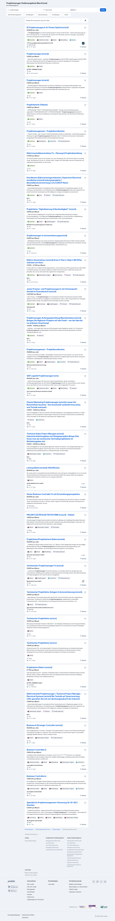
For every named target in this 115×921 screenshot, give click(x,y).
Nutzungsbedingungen (14, 915)
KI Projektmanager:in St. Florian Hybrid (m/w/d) (48, 27)
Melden (83, 47)
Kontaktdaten (31, 892)
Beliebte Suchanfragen (32, 834)
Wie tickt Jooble (31, 887)
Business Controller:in (36, 750)
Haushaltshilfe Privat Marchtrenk (54, 849)
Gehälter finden (73, 889)
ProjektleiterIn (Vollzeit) (37, 105)
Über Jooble (30, 884)
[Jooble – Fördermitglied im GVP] (104, 907)
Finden (103, 10)
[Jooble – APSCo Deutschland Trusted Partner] (82, 907)
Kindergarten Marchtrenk (52, 847)
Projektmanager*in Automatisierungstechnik (47, 235)
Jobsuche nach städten (31, 875)
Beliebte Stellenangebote (31, 872)
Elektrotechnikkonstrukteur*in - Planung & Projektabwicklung (54, 153)
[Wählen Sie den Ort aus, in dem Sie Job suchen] (59, 10)
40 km (73, 10)
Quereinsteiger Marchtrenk (74, 858)
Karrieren (29, 894)
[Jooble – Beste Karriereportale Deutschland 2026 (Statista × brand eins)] (93, 907)
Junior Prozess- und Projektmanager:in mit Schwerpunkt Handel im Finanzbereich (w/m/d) (52, 290)
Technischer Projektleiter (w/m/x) (42, 618)
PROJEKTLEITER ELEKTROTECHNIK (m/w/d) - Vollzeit (50, 515)
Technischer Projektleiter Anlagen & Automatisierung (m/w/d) (54, 592)
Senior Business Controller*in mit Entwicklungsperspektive (53, 494)
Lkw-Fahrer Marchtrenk (52, 845)
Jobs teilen (51, 884)
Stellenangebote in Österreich (35, 899)
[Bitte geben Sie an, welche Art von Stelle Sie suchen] (24, 10)
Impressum (25, 917)
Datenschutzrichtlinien (28, 915)
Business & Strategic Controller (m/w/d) (45, 725)
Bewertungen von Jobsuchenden (78, 887)
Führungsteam (31, 889)
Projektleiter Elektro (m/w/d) (39, 667)
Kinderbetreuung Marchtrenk (74, 852)
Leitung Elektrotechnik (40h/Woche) (43, 468)
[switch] (85, 20)
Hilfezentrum (30, 897)
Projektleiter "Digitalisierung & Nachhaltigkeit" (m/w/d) (51, 209)
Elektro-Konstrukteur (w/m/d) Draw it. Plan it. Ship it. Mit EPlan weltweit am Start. (54, 261)
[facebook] (93, 881)
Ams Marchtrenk (50, 843)
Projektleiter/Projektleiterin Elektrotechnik (46, 539)
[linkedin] (105, 881)
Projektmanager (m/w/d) (38, 54)
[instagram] (97, 881)
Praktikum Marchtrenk (72, 860)
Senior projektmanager (30, 840)
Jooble (105, 916)
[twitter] (101, 881)
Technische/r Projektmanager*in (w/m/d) (45, 565)
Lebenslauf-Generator (75, 892)
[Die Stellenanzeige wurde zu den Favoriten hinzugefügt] (85, 27)
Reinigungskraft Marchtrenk (53, 840)
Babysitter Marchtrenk (73, 862)
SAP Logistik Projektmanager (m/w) (43, 376)
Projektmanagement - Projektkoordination (46, 131)
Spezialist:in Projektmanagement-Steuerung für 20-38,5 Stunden (52, 803)
